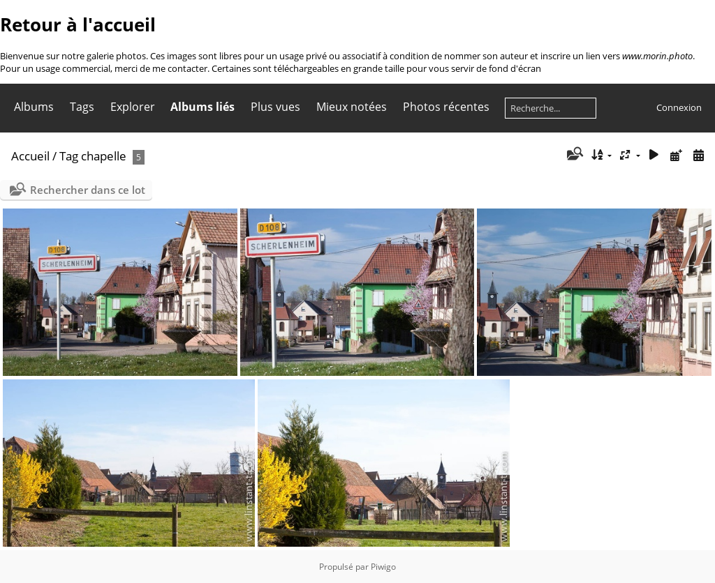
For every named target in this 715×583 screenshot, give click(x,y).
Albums (34, 106)
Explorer (132, 106)
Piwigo (383, 567)
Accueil (30, 156)
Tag (68, 156)
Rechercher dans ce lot (87, 190)
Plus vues (275, 106)
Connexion (679, 107)
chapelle (103, 156)
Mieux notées (351, 106)
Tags (82, 106)
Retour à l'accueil (78, 24)
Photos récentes (446, 106)
